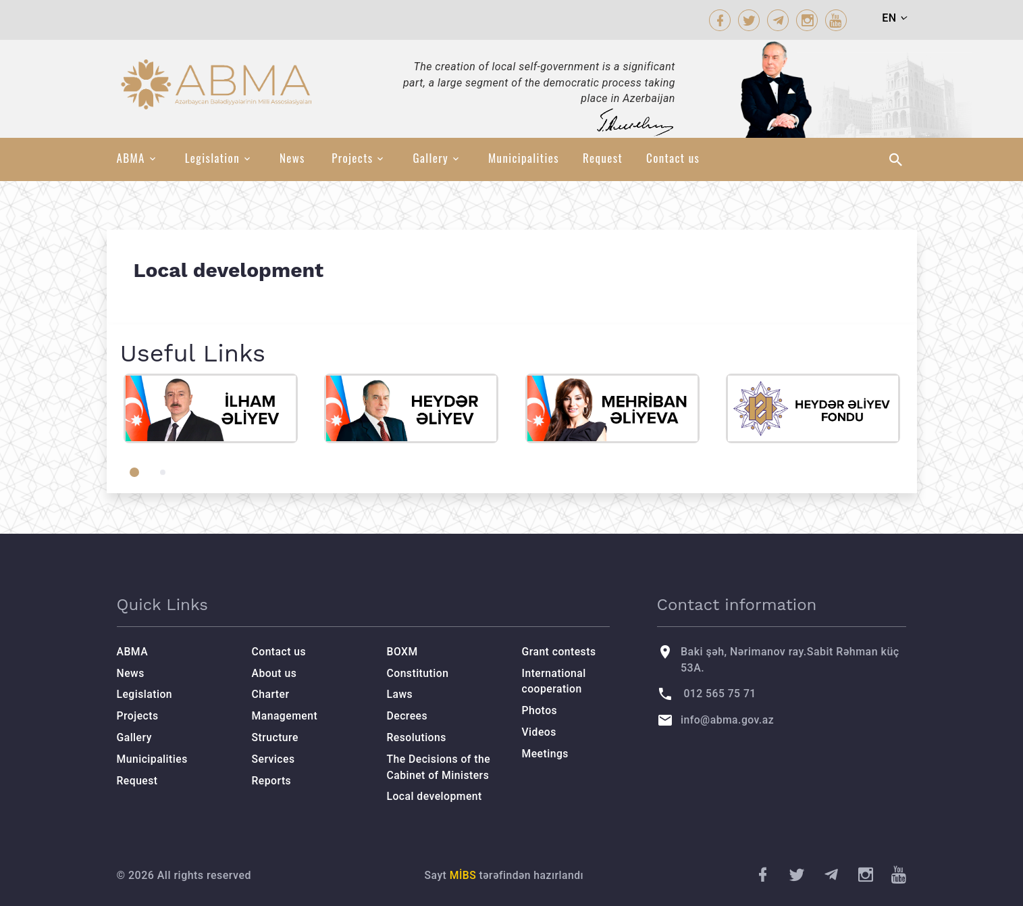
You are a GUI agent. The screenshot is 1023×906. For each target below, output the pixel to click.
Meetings (546, 753)
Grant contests (560, 651)
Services (274, 759)
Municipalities (523, 158)
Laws (400, 694)
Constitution (418, 673)
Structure (276, 737)
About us (275, 673)
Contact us (673, 158)
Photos (540, 710)
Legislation (212, 158)
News (292, 158)
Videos (539, 732)
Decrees (408, 715)
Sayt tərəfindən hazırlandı (504, 875)
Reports (272, 780)
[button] (134, 472)
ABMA (131, 158)
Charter (271, 694)
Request (603, 158)
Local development (435, 796)
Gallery (430, 158)
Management (285, 715)
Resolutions (417, 737)
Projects (352, 158)
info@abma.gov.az (728, 719)
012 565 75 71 (720, 693)
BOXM (403, 651)
